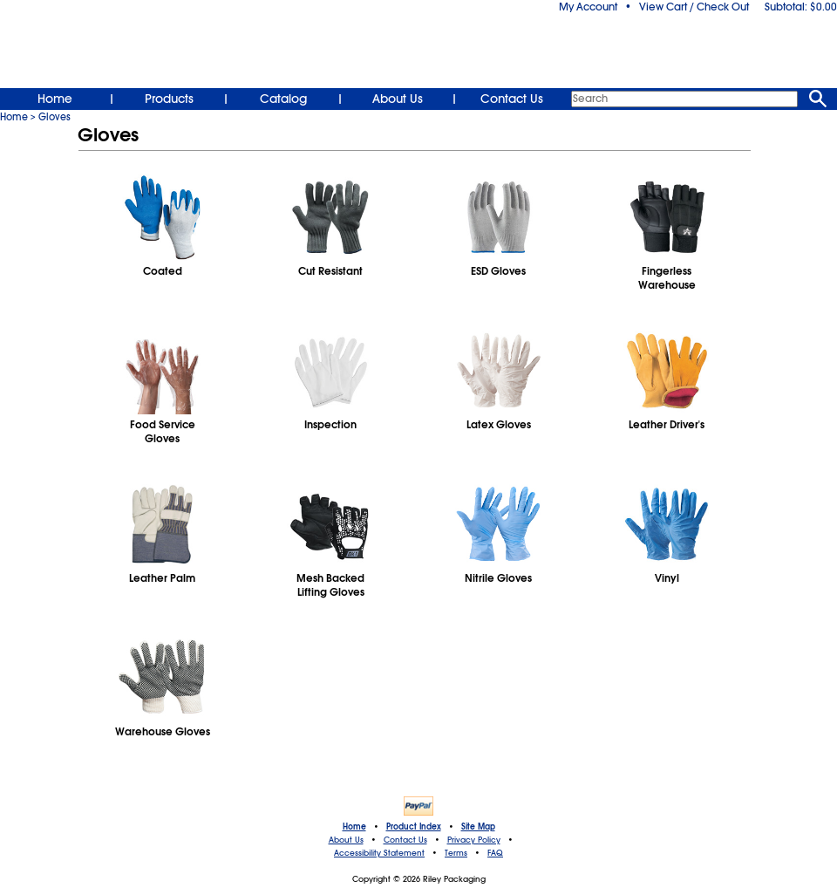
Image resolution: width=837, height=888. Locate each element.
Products (169, 98)
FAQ (495, 853)
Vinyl (667, 578)
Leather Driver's (666, 425)
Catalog (283, 98)
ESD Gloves (498, 271)
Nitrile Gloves (498, 578)
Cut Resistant (330, 271)
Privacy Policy (473, 840)
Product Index (413, 827)
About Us (397, 98)
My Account (588, 7)
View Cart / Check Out (694, 7)
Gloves (54, 117)
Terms (456, 853)
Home (54, 98)
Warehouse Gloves (162, 732)
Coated (162, 271)
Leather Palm (162, 578)
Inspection (330, 425)
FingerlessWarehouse (667, 278)
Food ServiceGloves (162, 432)
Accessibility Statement (379, 853)
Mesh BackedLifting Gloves (330, 585)
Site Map (478, 827)
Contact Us (511, 98)
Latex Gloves (498, 425)
